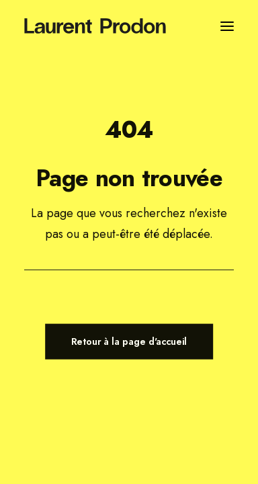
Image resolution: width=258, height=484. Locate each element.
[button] (227, 26)
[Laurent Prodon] (95, 26)
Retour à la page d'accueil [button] (129, 341)
